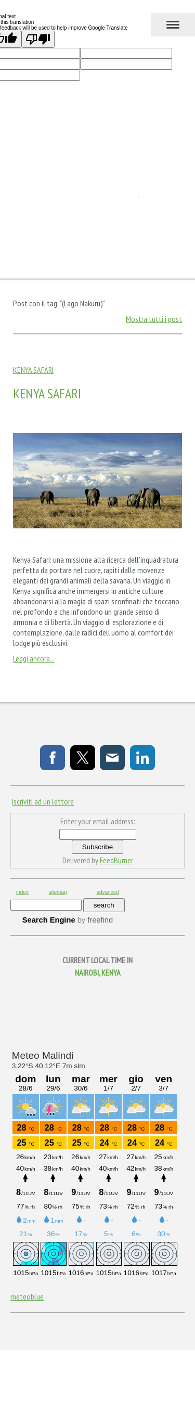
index (22, 892)
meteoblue (27, 1296)
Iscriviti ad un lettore (43, 801)
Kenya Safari (33, 370)
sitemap (58, 892)
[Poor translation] (38, 39)
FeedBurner (116, 860)
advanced (107, 892)
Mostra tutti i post (154, 319)
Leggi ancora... (34, 658)
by (95, 920)
